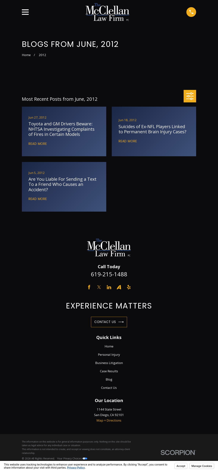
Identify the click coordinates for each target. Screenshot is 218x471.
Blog (109, 379)
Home (109, 346)
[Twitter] (99, 287)
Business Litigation (109, 363)
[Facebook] (89, 287)
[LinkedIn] (109, 287)
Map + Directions (109, 420)
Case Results (109, 371)
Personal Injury (109, 354)
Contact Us (109, 322)
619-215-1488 (109, 274)
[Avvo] (119, 287)
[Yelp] (129, 287)
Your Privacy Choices (72, 458)
